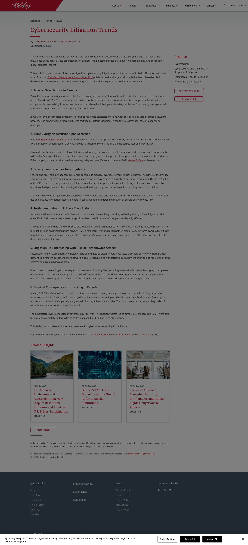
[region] (124, 539)
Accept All (212, 539)
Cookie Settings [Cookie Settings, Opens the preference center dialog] (167, 539)
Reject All (190, 539)
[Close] (242, 539)
